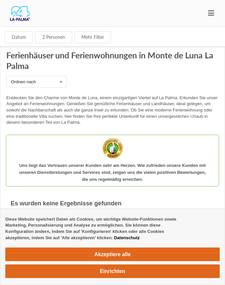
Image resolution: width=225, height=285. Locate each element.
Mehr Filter (92, 37)
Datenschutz (127, 237)
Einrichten (112, 271)
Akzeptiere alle (112, 254)
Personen (53, 37)
